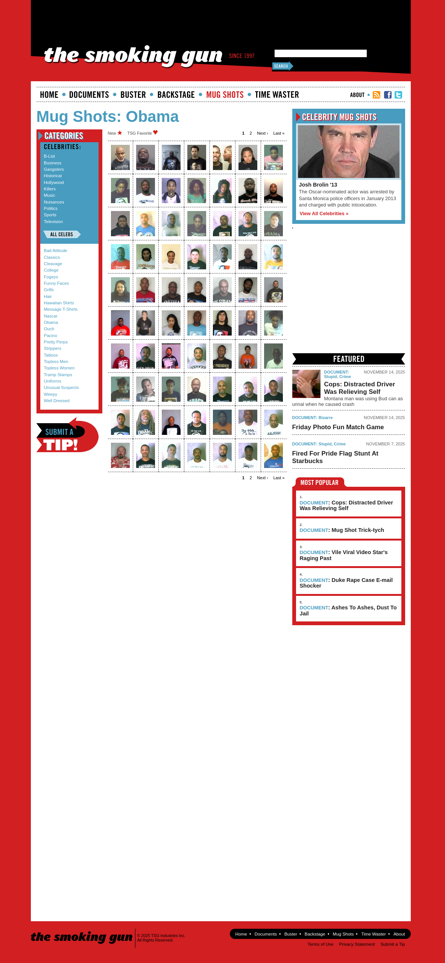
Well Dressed (57, 400)
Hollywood (54, 182)
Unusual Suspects (61, 387)
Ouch (49, 329)
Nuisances (54, 202)
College (51, 270)
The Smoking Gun (82, 931)
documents (89, 94)
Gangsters (54, 169)
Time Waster (277, 94)
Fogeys (51, 277)
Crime (345, 376)
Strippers (52, 348)
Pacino (50, 335)
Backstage (176, 94)
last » (278, 133)
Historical (53, 175)
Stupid (330, 376)
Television (53, 221)
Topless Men (56, 361)
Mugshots (225, 94)
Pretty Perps (56, 342)
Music (49, 195)
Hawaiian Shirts (59, 303)
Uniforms (52, 381)
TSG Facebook (388, 95)
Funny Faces (56, 283)
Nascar (51, 316)
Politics (51, 208)
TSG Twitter (398, 95)
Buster (133, 94)
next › (262, 133)
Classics (52, 257)
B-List (49, 156)
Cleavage (53, 263)
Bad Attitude (55, 250)
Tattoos (51, 355)
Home (49, 94)
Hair (48, 296)
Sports (50, 215)
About (357, 95)
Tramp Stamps (58, 374)
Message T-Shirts (61, 309)
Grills (49, 289)
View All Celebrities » (324, 213)
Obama (51, 322)
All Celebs (62, 234)
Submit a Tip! (67, 434)
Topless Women (59, 368)
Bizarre (326, 417)
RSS (376, 95)
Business (53, 163)
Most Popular (320, 482)
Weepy (51, 394)
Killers (50, 189)
